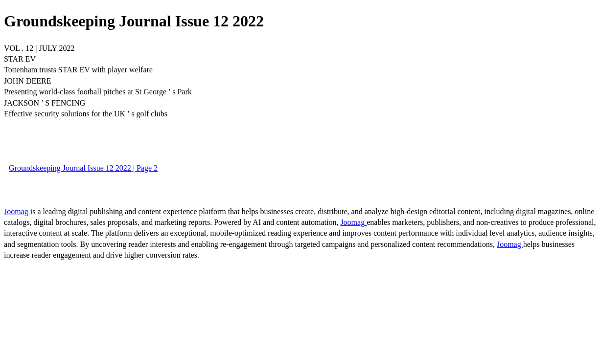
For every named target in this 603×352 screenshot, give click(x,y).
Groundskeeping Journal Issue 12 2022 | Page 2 (83, 168)
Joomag (17, 211)
